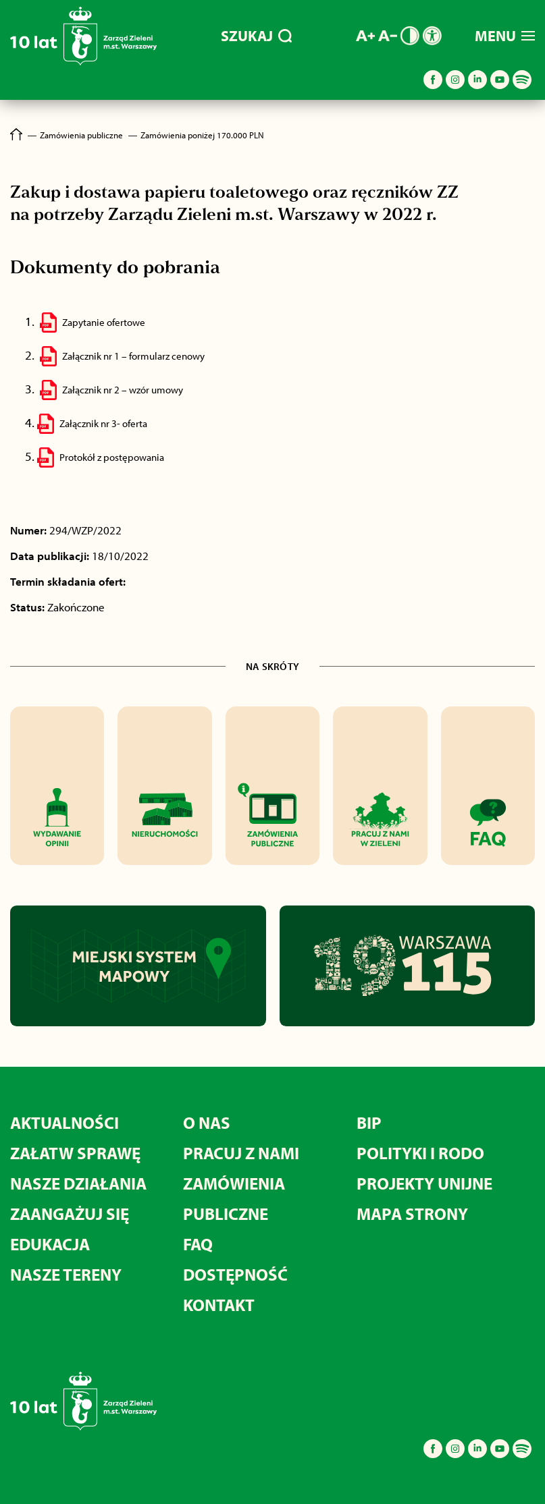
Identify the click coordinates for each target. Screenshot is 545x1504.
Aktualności (64, 1122)
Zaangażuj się (69, 1213)
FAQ (198, 1243)
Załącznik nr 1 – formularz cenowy (133, 356)
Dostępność (235, 1274)
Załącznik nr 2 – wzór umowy (122, 389)
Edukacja (50, 1243)
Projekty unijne (424, 1183)
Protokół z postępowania (111, 457)
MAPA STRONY (412, 1213)
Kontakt (219, 1304)
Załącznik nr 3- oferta (103, 423)
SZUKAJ (256, 35)
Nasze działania (78, 1183)
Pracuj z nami (241, 1152)
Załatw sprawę (75, 1152)
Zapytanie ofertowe (103, 322)
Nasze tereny (66, 1274)
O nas (206, 1122)
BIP (369, 1122)
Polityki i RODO (420, 1152)
